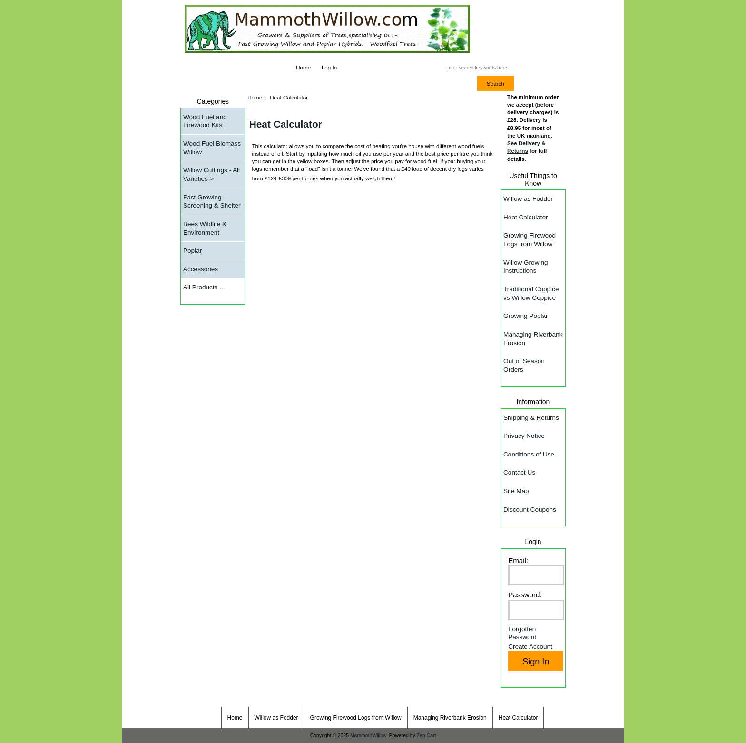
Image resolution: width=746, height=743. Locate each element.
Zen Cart (426, 735)
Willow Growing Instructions (525, 267)
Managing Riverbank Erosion (532, 339)
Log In (329, 67)
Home (303, 67)
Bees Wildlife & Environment (204, 228)
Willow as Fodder (528, 198)
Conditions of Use (528, 454)
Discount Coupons (529, 509)
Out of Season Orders (524, 365)
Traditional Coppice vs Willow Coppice (531, 293)
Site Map (516, 491)
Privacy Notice (524, 435)
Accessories (200, 269)
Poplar (192, 250)
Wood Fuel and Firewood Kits (205, 121)
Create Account (530, 646)
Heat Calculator (525, 217)
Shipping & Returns (531, 417)
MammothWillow (368, 735)
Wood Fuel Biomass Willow (212, 148)
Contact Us (519, 472)
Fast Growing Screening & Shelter (212, 201)
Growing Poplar (525, 315)
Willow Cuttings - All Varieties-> (211, 174)
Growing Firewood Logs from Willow (529, 240)
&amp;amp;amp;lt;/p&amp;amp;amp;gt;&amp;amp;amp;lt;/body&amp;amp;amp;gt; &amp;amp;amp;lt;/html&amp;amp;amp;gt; (406, 323)
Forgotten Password (522, 633)
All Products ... (204, 287)
